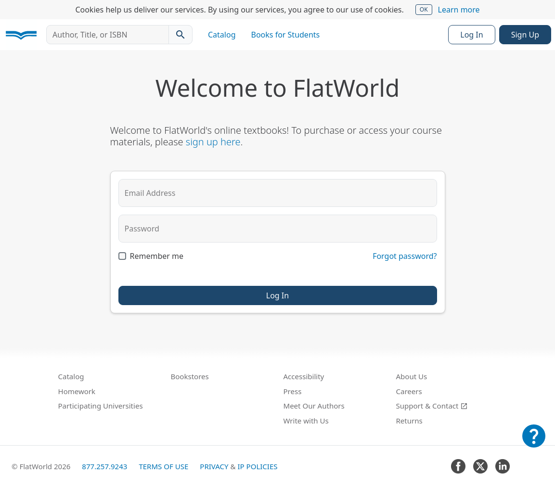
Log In (471, 34)
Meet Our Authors (314, 405)
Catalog (222, 34)
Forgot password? (405, 256)
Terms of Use (163, 466)
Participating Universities (100, 405)
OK (424, 9)
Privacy (214, 466)
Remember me (157, 256)
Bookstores (190, 376)
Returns (409, 420)
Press (293, 391)
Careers (409, 391)
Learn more (459, 9)
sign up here (213, 141)
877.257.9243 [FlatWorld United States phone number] (104, 466)
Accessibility (304, 376)
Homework (77, 391)
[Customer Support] (533, 442)
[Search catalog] (180, 34)
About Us (411, 376)
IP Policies (257, 466)
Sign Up (525, 34)
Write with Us (306, 420)
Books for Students (285, 34)
